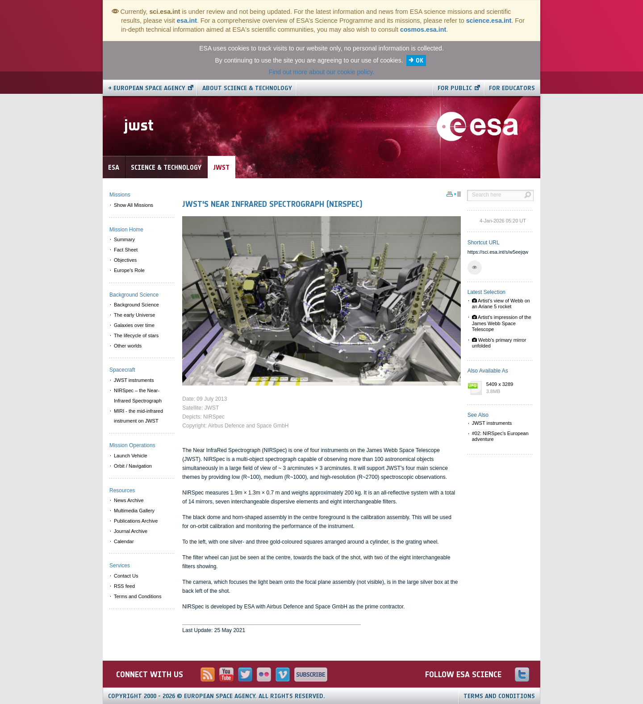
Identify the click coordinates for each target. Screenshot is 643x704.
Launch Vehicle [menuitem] (130, 455)
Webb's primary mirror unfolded (499, 342)
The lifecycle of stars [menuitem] (136, 335)
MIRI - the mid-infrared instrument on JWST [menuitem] (138, 416)
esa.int (187, 20)
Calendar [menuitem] (124, 541)
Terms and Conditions (499, 696)
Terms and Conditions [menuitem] (137, 596)
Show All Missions (133, 205)
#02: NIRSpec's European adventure (500, 436)
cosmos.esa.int (423, 29)
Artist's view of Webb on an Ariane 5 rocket (501, 303)
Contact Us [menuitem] (126, 575)
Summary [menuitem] (124, 239)
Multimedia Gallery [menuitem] (134, 510)
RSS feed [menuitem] (124, 586)
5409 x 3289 (507, 388)
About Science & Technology (247, 88)
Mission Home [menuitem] (126, 229)
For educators (512, 88)
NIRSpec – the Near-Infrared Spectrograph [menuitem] (138, 395)
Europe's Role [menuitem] (129, 270)
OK (419, 60)
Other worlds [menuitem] (128, 345)
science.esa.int (489, 20)
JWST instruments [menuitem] (134, 380)
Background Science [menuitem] (136, 304)
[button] (475, 267)
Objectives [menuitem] (125, 260)
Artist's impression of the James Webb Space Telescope (501, 322)
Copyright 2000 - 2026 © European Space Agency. (216, 696)
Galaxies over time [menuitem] (134, 325)
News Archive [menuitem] (129, 500)
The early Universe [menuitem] (134, 315)
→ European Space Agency (146, 88)
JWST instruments (492, 423)
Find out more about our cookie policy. (321, 71)
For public (455, 88)
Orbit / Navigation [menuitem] (133, 466)
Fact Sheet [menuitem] (126, 249)
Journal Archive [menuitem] (130, 531)
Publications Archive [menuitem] (136, 521)
